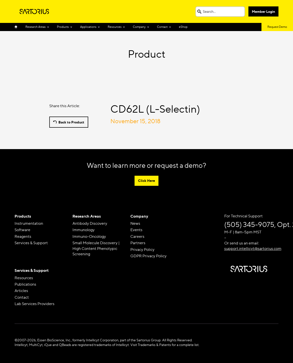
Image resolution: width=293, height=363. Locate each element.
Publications (25, 284)
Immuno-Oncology (89, 236)
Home (18, 27)
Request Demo (277, 27)
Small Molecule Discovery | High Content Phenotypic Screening (96, 248)
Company (139, 27)
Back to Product (71, 122)
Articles (21, 290)
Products (63, 27)
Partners (137, 243)
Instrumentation (29, 223)
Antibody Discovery (89, 223)
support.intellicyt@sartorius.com (252, 248)
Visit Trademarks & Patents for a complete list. (164, 345)
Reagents (23, 236)
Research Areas (35, 27)
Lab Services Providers (34, 303)
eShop (183, 27)
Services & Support (31, 243)
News (135, 223)
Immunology (83, 229)
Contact (162, 27)
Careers (137, 236)
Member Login (263, 11)
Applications (88, 27)
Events (136, 229)
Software (22, 229)
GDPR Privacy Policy (148, 256)
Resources (114, 27)
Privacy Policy (142, 249)
